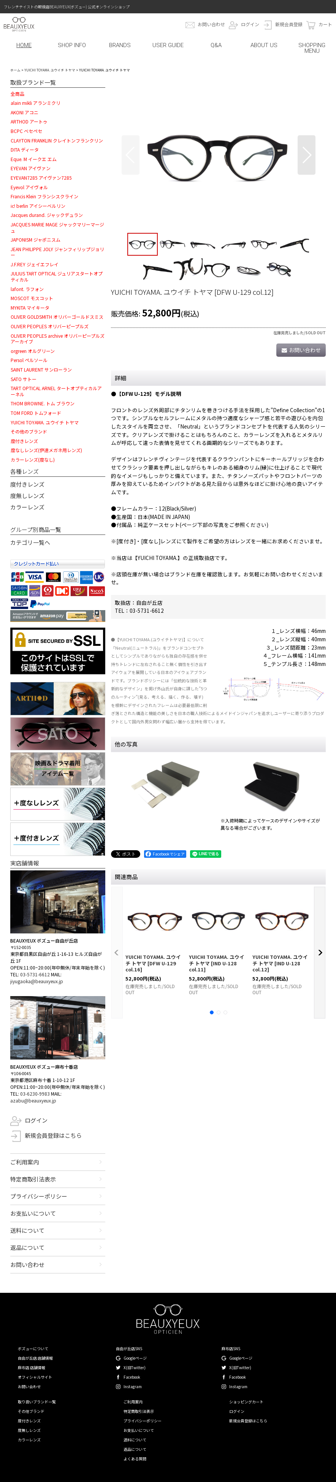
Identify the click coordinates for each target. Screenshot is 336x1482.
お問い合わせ (211, 24)
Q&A (216, 45)
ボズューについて (33, 1348)
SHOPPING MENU (311, 48)
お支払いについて (33, 1213)
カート (325, 24)
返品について (27, 1247)
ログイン (250, 24)
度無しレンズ (27, 496)
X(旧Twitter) (135, 1367)
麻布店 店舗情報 (31, 1367)
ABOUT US (263, 45)
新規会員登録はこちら (53, 1135)
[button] (130, 155)
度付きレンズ (27, 484)
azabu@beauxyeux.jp (33, 1100)
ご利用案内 (24, 1162)
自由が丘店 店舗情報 (35, 1358)
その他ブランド (31, 1411)
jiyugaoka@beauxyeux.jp (36, 981)
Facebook (132, 1377)
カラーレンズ (27, 507)
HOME (24, 45)
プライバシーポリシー (38, 1196)
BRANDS (120, 45)
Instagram (133, 1386)
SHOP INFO (72, 45)
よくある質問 (135, 1458)
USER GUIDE (168, 45)
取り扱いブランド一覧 (37, 1401)
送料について (27, 1230)
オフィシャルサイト (35, 1377)
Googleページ (135, 1358)
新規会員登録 (289, 24)
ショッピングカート (246, 1401)
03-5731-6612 (35, 974)
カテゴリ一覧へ (30, 542)
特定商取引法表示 (33, 1179)
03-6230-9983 (35, 1093)
